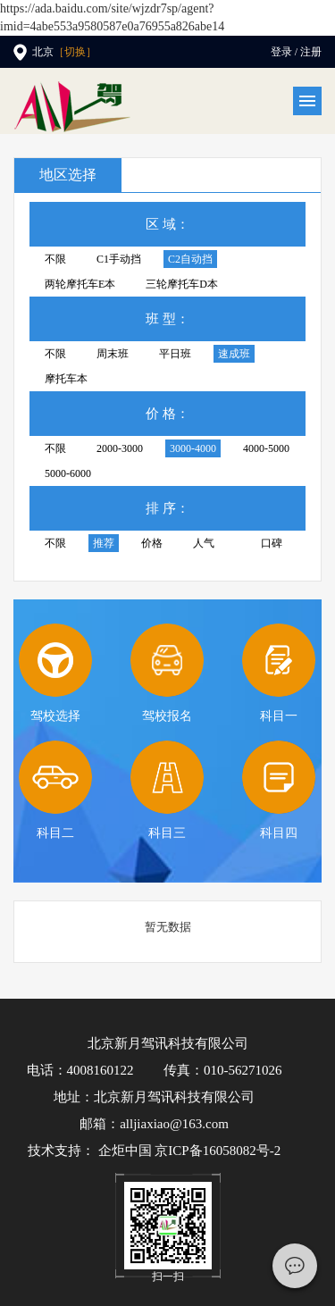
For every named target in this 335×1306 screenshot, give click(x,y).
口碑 (271, 543)
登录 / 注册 (296, 52)
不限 (55, 259)
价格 (152, 543)
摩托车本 (66, 379)
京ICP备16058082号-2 (218, 1150)
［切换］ (75, 52)
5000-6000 (68, 473)
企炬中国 (125, 1150)
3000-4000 (193, 448)
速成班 (234, 353)
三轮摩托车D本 (182, 284)
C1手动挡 (118, 259)
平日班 (175, 353)
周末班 (112, 353)
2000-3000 (119, 448)
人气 (203, 543)
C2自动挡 (190, 259)
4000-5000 (266, 448)
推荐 (103, 543)
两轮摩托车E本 (80, 284)
